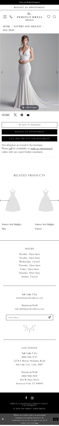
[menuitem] (5, 16)
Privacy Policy (40, 404)
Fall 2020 (8, 30)
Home (6, 26)
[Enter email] (29, 318)
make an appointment (42, 149)
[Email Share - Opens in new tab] (28, 115)
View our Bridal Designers (30, 2)
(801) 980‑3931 (29, 377)
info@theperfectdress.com (29, 299)
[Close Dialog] (3, 420)
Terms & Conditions (20, 404)
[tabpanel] (29, 73)
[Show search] (54, 16)
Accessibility (30, 406)
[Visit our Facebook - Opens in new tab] (26, 398)
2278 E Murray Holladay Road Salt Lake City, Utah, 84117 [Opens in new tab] (29, 363)
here (36, 423)
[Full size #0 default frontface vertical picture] (29, 73)
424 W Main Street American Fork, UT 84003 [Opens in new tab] (29, 382)
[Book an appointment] (29, 7)
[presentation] (13, 201)
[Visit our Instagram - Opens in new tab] (32, 399)
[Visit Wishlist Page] (49, 16)
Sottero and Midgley (27, 26)
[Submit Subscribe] (49, 318)
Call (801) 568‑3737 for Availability (29, 139)
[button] (5, 16)
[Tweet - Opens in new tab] (15, 115)
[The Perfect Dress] (29, 16)
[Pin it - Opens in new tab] (21, 115)
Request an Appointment (29, 132)
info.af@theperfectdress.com (29, 309)
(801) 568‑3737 (29, 358)
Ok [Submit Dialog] (55, 420)
